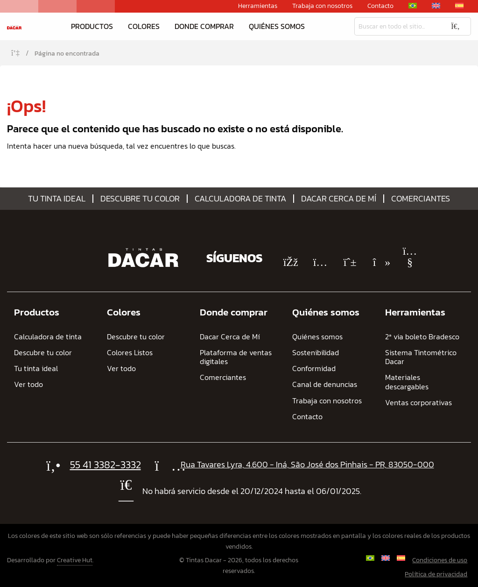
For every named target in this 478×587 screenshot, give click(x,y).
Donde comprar (204, 26)
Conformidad (314, 368)
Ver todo (28, 384)
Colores (144, 26)
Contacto (380, 6)
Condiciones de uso (439, 560)
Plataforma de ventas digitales (236, 357)
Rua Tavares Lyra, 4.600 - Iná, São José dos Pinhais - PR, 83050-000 (307, 464)
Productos (92, 26)
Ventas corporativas (418, 402)
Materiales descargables (407, 382)
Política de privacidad (436, 574)
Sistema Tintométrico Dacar (421, 357)
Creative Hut (74, 560)
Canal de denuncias (324, 384)
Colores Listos (130, 352)
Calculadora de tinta (240, 198)
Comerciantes (420, 198)
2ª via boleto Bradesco (422, 336)
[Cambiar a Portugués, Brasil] (412, 5)
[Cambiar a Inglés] (436, 5)
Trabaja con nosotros (322, 6)
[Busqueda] (397, 26)
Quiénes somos (277, 26)
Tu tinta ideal (56, 198)
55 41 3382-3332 (105, 464)
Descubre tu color (140, 198)
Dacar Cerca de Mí (338, 198)
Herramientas (257, 6)
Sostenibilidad (315, 352)
